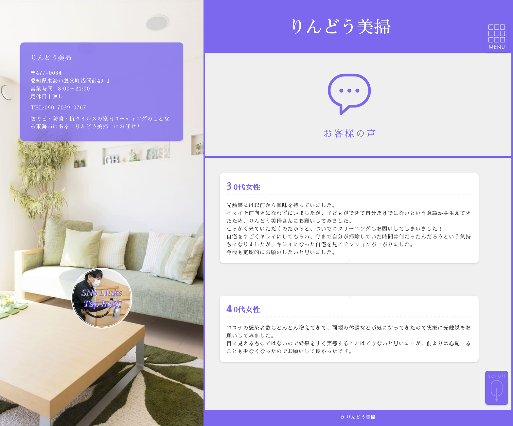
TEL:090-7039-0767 (58, 107)
